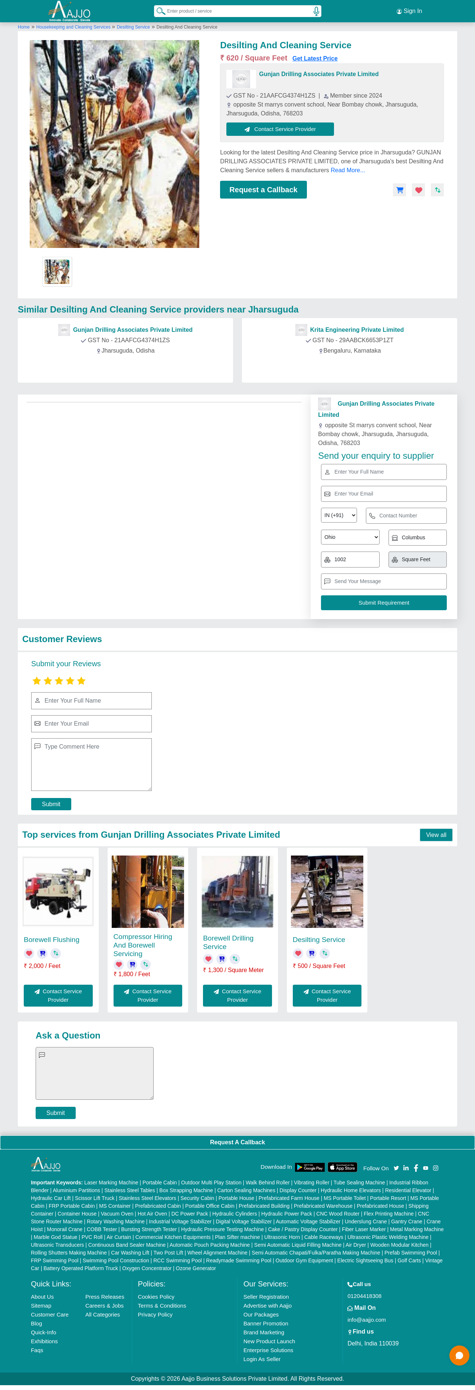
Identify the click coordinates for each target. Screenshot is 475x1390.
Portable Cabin (159, 1182)
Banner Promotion (265, 1323)
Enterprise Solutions (268, 1350)
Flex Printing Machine (389, 1214)
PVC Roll (92, 1237)
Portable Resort (388, 1198)
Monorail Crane (65, 1229)
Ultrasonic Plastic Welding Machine (387, 1237)
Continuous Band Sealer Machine (127, 1245)
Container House (77, 1214)
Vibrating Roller (311, 1182)
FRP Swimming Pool (54, 1260)
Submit (51, 804)
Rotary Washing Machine (116, 1221)
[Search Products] (157, 10)
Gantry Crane (406, 1221)
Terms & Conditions (162, 1305)
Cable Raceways (323, 1237)
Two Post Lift (168, 1253)
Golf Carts (409, 1260)
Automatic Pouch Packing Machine (210, 1245)
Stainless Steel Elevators (147, 1198)
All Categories (102, 1314)
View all (436, 834)
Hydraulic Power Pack (286, 1214)
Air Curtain (119, 1237)
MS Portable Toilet (345, 1198)
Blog (36, 1323)
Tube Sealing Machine (359, 1182)
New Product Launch (269, 1341)
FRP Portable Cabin (72, 1206)
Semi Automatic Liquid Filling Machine (298, 1245)
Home (24, 27)
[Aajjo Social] (396, 1167)
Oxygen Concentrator (146, 1268)
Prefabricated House (380, 1206)
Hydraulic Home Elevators (351, 1190)
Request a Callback (263, 190)
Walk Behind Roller (268, 1182)
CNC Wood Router (337, 1214)
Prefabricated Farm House (289, 1198)
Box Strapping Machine (186, 1190)
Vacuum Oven (117, 1214)
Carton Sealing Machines (246, 1190)
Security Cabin (197, 1198)
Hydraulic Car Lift (51, 1198)
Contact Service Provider (280, 129)
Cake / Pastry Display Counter (303, 1229)
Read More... (348, 170)
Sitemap (41, 1305)
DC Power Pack (189, 1214)
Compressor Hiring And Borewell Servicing (143, 945)
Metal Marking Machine (417, 1229)
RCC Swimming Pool (177, 1260)
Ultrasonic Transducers (57, 1245)
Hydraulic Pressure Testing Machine (222, 1229)
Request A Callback (237, 1142)
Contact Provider (127, 367)
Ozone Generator (196, 1268)
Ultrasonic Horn (282, 1237)
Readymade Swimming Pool (238, 1260)
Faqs (37, 1350)
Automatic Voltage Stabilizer (308, 1221)
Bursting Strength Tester (149, 1229)
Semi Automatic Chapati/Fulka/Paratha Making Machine (316, 1253)
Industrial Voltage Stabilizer (180, 1221)
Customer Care (50, 1314)
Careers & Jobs (104, 1305)
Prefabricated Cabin (158, 1206)
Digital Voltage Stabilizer (244, 1221)
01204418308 (364, 1296)
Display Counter (298, 1190)
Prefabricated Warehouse (323, 1206)
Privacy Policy (155, 1314)
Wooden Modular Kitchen (399, 1245)
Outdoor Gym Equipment (304, 1260)
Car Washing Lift (130, 1253)
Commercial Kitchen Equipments (173, 1237)
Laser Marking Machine (111, 1182)
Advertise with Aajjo (267, 1305)
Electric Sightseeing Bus (365, 1260)
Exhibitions (44, 1341)
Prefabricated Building (264, 1206)
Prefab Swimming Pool (410, 1253)
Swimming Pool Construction (116, 1260)
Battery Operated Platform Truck (80, 1268)
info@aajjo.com (366, 1320)
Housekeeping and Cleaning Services (74, 27)
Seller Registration (266, 1296)
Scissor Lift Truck (95, 1198)
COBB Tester (102, 1229)
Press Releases (104, 1296)
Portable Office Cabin (210, 1206)
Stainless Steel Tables (129, 1190)
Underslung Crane (366, 1221)
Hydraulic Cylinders (234, 1214)
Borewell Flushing (51, 939)
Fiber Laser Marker (364, 1229)
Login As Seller (262, 1359)
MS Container (115, 1206)
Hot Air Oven (152, 1214)
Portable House (237, 1198)
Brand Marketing (263, 1332)
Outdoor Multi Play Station (211, 1182)
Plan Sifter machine (237, 1237)
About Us (42, 1296)
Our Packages (261, 1314)
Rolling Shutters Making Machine (69, 1253)
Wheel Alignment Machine (217, 1253)
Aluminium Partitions (76, 1190)
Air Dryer (355, 1245)
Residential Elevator (408, 1190)
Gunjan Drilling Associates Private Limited (319, 74)
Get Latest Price (315, 58)
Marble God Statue (56, 1237)
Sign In (409, 11)
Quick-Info (43, 1332)
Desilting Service (133, 27)
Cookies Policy (156, 1296)
